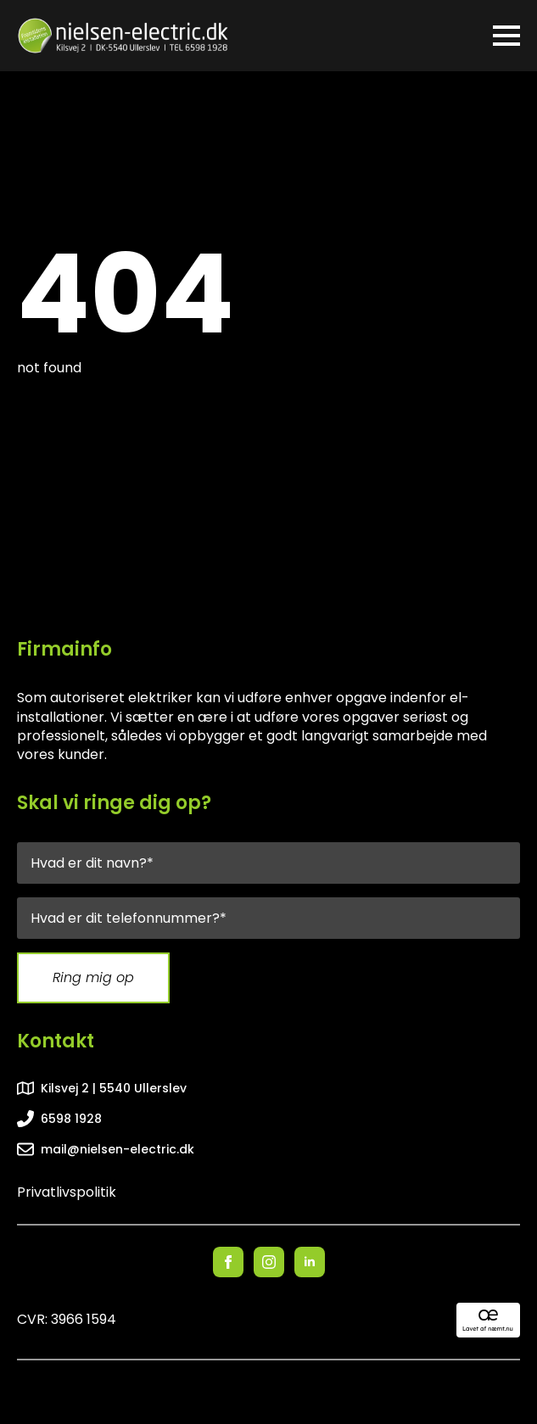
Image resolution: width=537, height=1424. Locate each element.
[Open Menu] (506, 35)
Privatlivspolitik (66, 1192)
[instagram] (269, 1262)
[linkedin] (309, 1262)
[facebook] (228, 1262)
